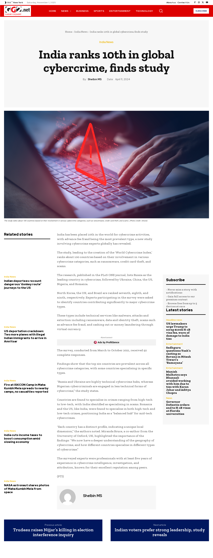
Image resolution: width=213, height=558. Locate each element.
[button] (161, 11)
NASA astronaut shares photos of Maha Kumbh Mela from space (26, 488)
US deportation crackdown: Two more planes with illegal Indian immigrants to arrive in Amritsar (25, 336)
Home (68, 31)
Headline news (174, 320)
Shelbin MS (95, 79)
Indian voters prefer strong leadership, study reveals (160, 532)
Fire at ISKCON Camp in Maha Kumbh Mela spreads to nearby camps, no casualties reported (26, 388)
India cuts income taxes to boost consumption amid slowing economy (23, 438)
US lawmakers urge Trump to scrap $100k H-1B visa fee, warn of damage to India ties (178, 331)
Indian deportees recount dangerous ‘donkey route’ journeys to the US (22, 284)
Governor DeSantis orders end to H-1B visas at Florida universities (178, 408)
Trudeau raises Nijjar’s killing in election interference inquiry (53, 532)
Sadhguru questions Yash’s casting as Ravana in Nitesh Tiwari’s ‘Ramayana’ (178, 355)
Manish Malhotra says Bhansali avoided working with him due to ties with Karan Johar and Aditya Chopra (178, 382)
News (169, 398)
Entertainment (174, 344)
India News (81, 31)
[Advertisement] (186, 251)
